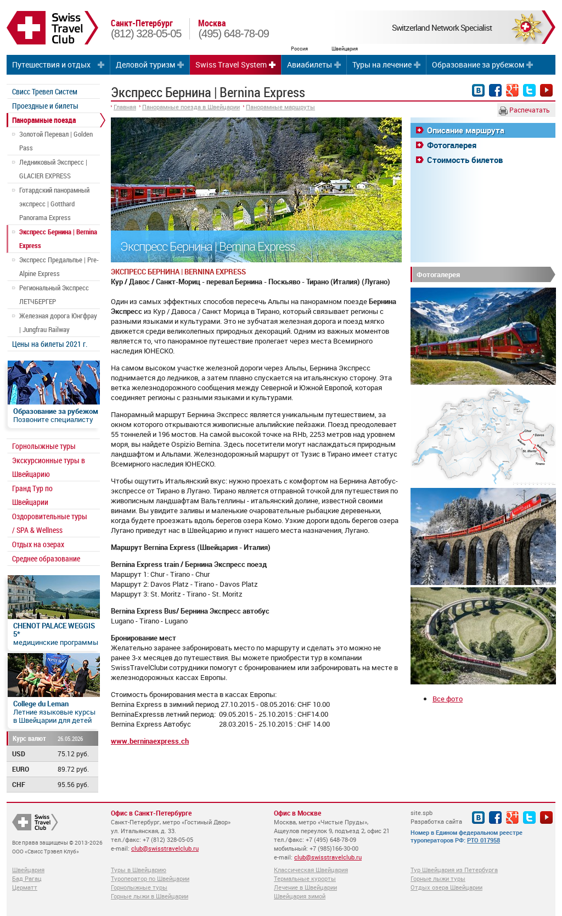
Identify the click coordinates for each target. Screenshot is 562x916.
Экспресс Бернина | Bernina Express (58, 238)
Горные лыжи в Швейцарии (149, 896)
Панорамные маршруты (280, 107)
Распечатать (524, 110)
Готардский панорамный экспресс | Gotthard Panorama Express (54, 203)
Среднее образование (46, 558)
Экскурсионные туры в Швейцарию (48, 467)
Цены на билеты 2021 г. (49, 344)
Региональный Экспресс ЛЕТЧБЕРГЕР (54, 294)
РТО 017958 (483, 840)
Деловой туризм (145, 64)
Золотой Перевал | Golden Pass (56, 141)
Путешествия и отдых (51, 64)
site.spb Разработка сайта (436, 816)
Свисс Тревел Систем (44, 91)
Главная (125, 107)
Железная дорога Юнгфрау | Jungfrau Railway (58, 322)
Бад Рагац (27, 878)
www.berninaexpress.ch (150, 741)
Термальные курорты (305, 878)
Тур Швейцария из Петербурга (454, 870)
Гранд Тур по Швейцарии (32, 495)
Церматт (24, 887)
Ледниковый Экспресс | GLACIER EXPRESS (53, 169)
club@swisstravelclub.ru (165, 848)
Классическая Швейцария (311, 870)
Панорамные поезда (44, 120)
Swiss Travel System (231, 64)
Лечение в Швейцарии (305, 887)
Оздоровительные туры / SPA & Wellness (49, 523)
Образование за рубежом (478, 64)
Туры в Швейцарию (138, 870)
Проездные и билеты (45, 105)
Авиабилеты (309, 64)
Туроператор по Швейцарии (150, 878)
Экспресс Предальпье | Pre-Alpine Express (59, 266)
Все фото (447, 699)
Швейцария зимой (299, 896)
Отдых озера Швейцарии (446, 887)
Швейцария (28, 870)
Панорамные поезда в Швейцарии (191, 107)
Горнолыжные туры (44, 446)
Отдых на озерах (38, 544)
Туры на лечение (382, 64)
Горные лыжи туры (438, 878)
